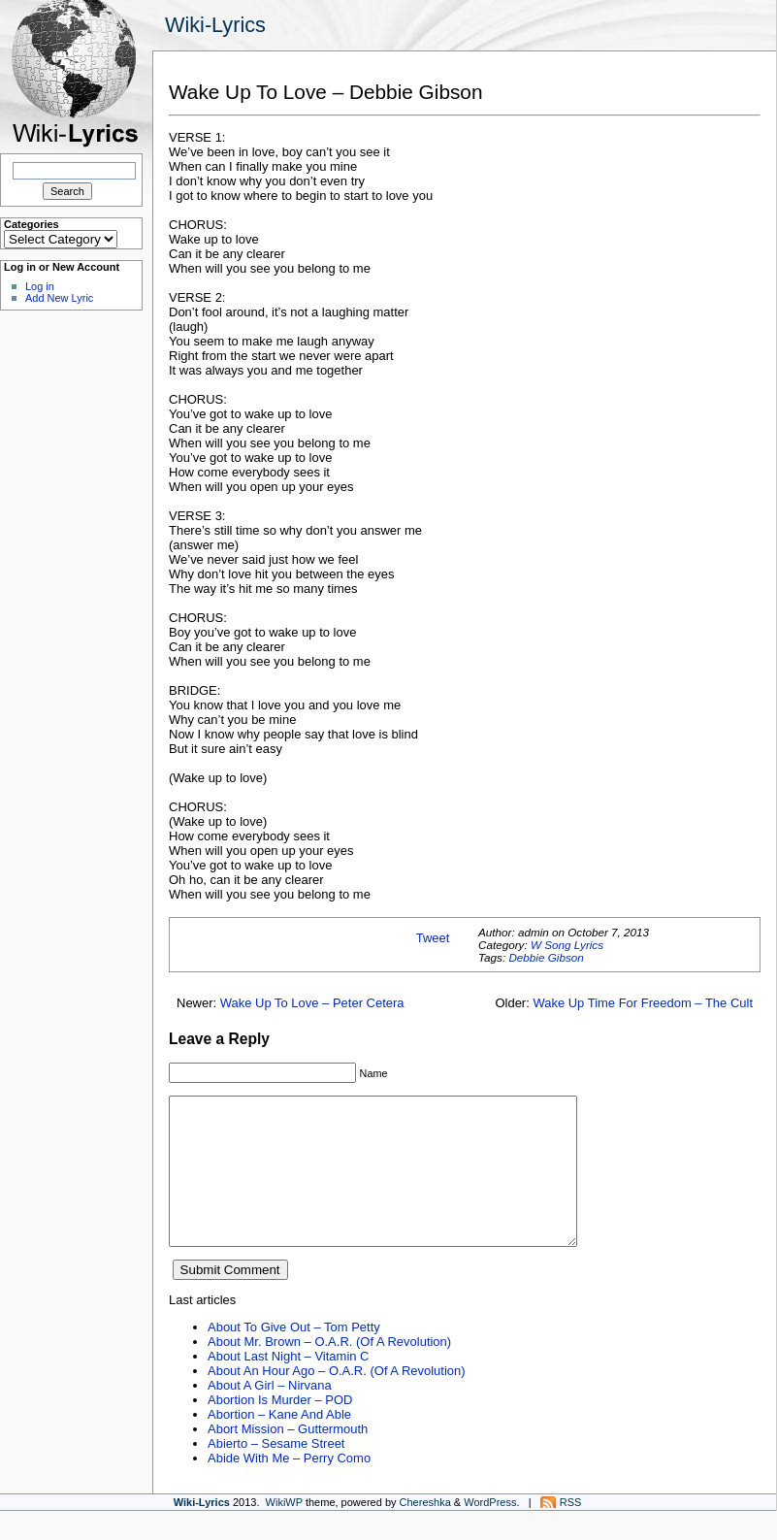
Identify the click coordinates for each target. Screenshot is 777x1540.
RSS (571, 1531)
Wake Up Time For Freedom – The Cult (643, 1003)
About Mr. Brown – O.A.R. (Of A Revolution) (329, 1370)
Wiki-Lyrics (215, 25)
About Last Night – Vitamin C (288, 1385)
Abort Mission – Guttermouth (288, 1458)
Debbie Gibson (545, 957)
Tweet (433, 938)
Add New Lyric (59, 298)
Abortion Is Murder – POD (280, 1429)
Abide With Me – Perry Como (289, 1487)
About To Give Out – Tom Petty (294, 1356)
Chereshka (425, 1531)
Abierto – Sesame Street (276, 1472)
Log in (39, 286)
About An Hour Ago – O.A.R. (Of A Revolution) (337, 1400)
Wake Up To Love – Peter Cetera (312, 1003)
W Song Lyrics (567, 944)
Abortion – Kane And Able (279, 1443)
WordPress (490, 1531)
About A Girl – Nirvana (270, 1414)
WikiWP (284, 1531)
